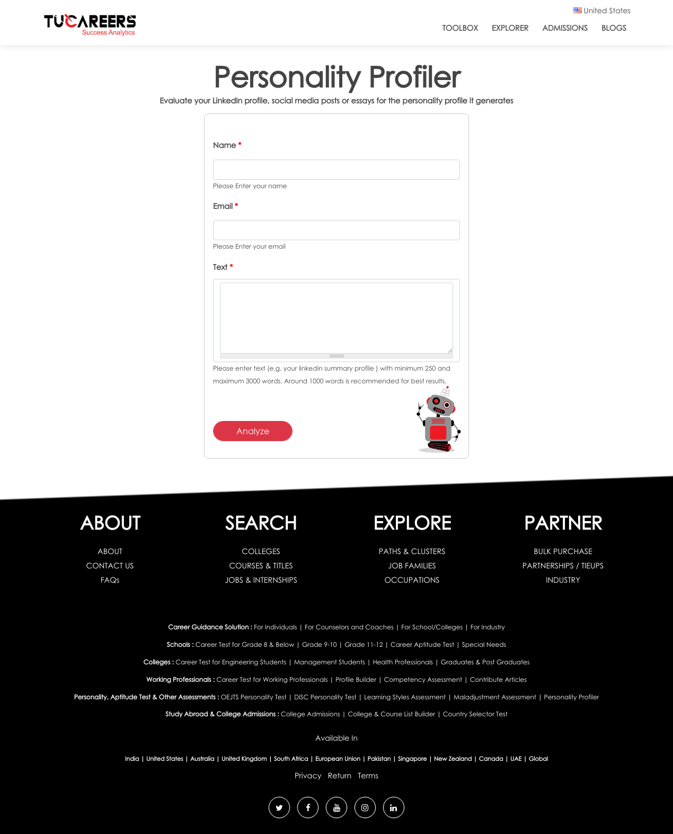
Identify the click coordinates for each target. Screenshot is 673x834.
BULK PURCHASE (563, 551)
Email (225, 206)
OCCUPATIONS (411, 580)
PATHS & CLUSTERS (412, 551)
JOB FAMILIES (412, 565)
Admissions (565, 28)
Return (339, 775)
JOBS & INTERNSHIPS (261, 580)
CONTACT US (110, 565)
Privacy (308, 775)
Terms (368, 775)
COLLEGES (261, 551)
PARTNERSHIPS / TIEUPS (563, 565)
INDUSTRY (563, 580)
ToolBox (460, 28)
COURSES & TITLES (261, 565)
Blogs (613, 28)
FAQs (110, 580)
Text (223, 267)
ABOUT (110, 551)
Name (227, 145)
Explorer (510, 28)
